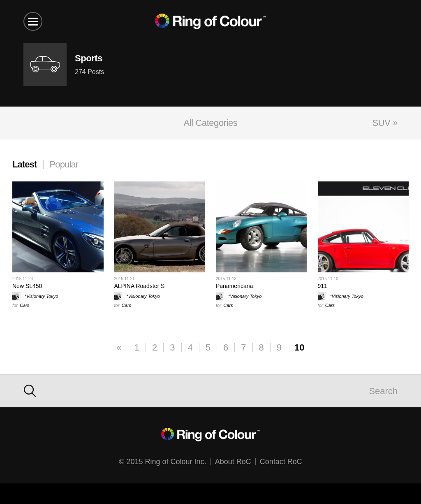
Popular (64, 164)
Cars (24, 305)
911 (322, 286)
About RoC (233, 462)
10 (299, 347)
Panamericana (234, 286)
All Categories (211, 123)
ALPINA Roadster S (139, 286)
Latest (24, 164)
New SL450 (27, 286)
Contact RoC (281, 462)
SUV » (385, 123)
